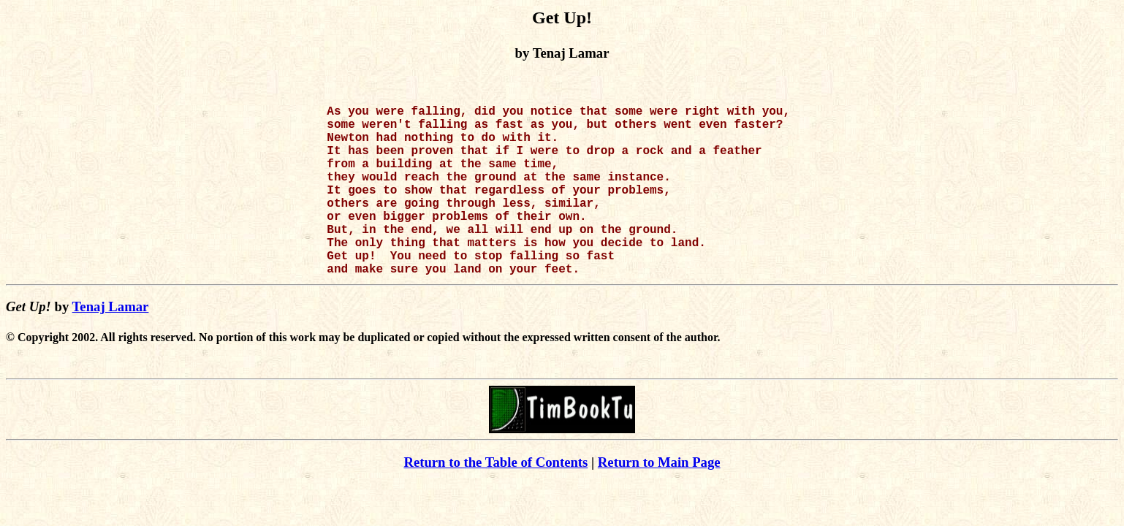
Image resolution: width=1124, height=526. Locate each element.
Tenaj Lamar (110, 344)
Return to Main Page (659, 500)
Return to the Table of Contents (495, 500)
